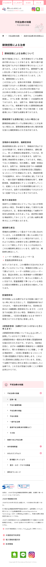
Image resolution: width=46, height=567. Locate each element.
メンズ (38, 2)
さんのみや (7, 2)
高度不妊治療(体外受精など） (34, 36)
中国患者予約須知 (13, 535)
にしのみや (17, 2)
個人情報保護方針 (13, 539)
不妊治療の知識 (13, 36)
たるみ (28, 2)
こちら (31, 333)
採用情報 (9, 544)
